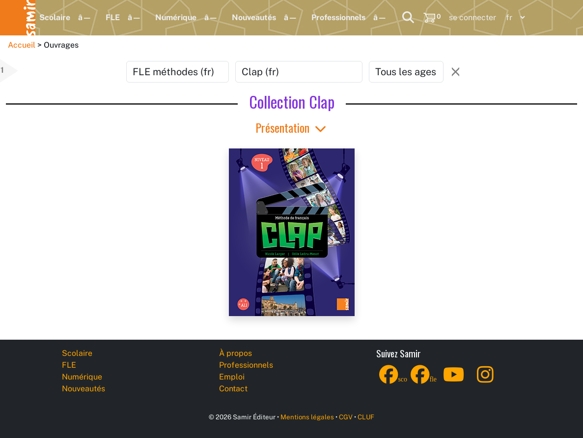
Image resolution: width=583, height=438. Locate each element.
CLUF (366, 417)
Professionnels (338, 17)
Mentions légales (307, 417)
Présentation (291, 127)
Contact (233, 388)
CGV (346, 417)
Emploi (232, 376)
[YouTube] (454, 380)
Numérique (175, 17)
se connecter (472, 17)
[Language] (513, 17)
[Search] (408, 18)
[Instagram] (485, 380)
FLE (113, 17)
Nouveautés (254, 17)
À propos (235, 353)
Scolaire (54, 17)
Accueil (21, 45)
